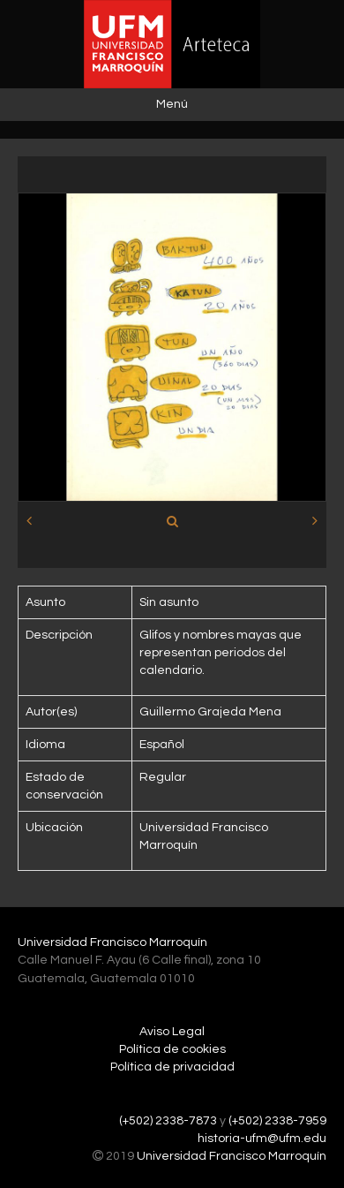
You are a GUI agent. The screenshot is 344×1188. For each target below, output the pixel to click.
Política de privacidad (172, 1067)
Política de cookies (172, 1049)
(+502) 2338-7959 (277, 1121)
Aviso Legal (172, 1031)
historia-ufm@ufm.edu (262, 1138)
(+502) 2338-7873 (168, 1121)
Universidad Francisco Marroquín (112, 942)
